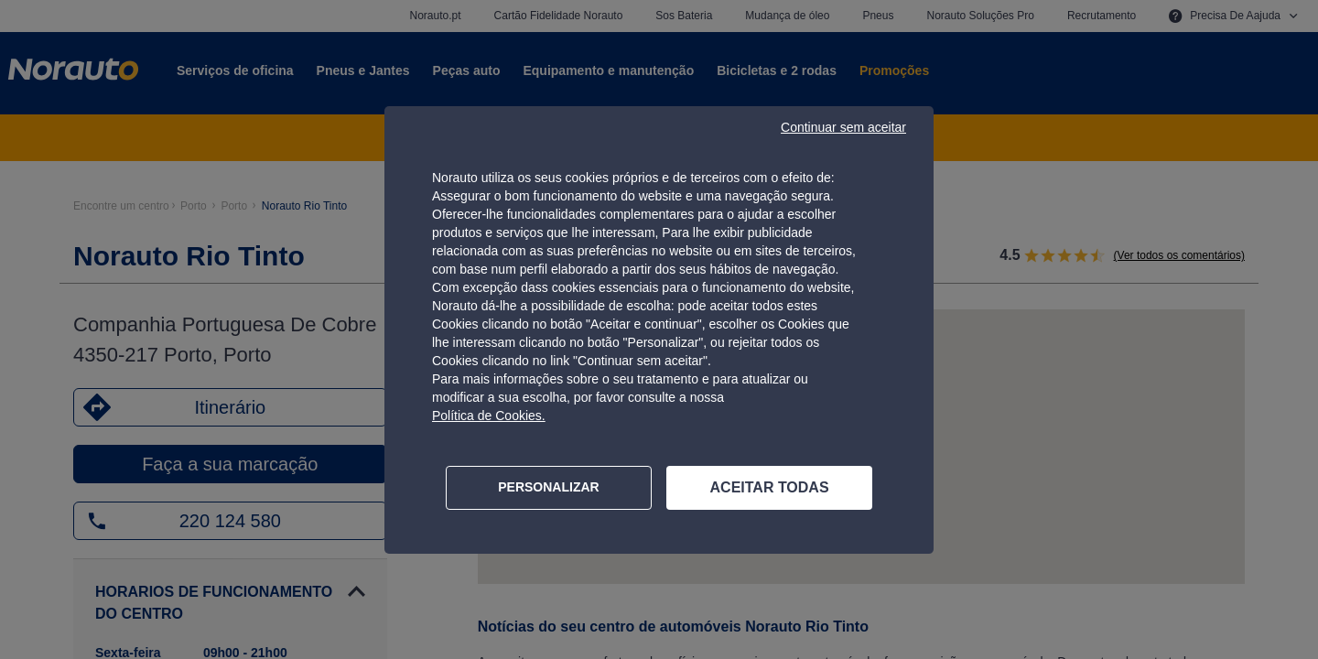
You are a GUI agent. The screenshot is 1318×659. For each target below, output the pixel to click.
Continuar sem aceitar (843, 127)
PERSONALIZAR (548, 487)
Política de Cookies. (489, 415)
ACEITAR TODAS (769, 487)
